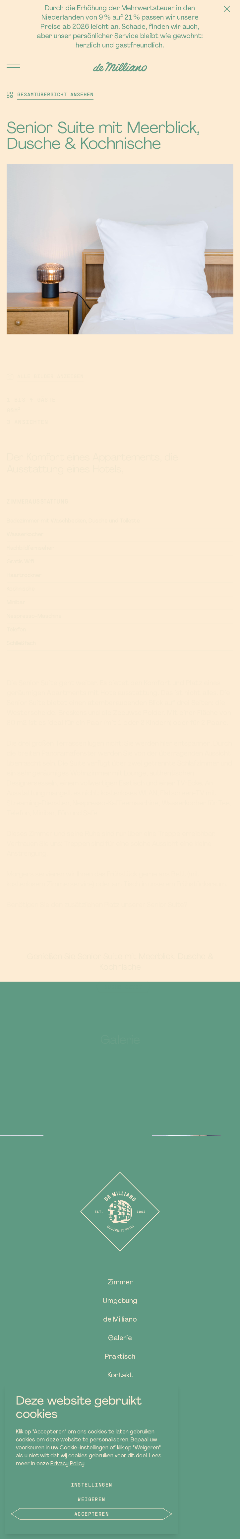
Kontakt (120, 1375)
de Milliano (120, 1320)
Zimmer (120, 1282)
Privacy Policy (67, 1464)
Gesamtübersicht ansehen (55, 94)
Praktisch (120, 1357)
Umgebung (120, 1301)
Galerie (120, 1338)
